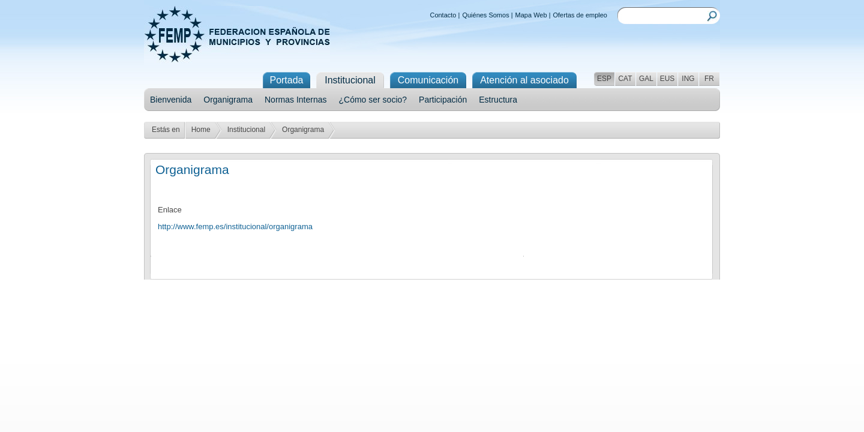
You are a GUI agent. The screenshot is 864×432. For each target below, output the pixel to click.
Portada (286, 80)
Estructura (498, 99)
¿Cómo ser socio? (372, 99)
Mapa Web (531, 15)
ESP (604, 78)
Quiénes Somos (485, 15)
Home (201, 129)
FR (709, 78)
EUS (667, 78)
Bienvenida (170, 99)
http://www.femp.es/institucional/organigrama (235, 226)
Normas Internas (295, 99)
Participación (443, 99)
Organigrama (228, 99)
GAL (646, 78)
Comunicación (428, 80)
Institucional (246, 129)
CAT (625, 78)
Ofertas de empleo (580, 15)
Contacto (443, 15)
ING (688, 78)
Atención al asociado (524, 80)
